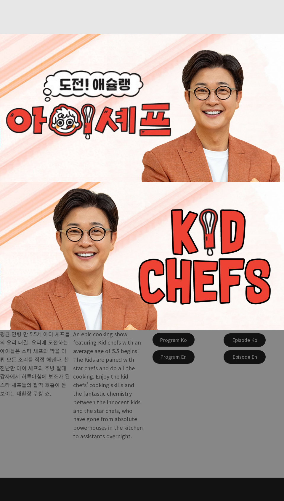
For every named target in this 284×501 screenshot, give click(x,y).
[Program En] (174, 357)
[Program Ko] (174, 340)
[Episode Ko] (245, 340)
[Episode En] (245, 357)
